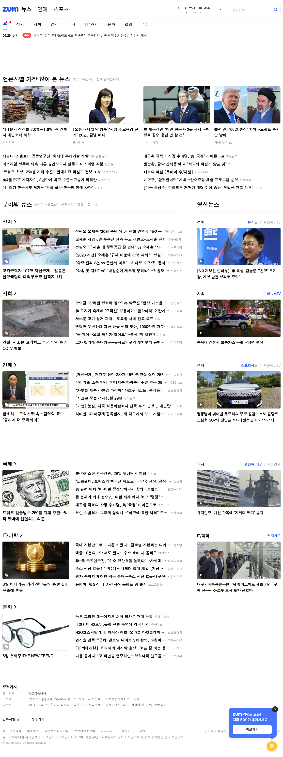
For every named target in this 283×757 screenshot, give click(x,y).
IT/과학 (91, 24)
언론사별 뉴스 (12, 719)
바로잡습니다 (37, 693)
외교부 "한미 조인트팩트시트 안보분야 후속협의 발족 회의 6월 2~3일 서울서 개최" (90, 35)
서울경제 (274, 464)
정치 (20, 24)
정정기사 (9, 686)
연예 (42, 9)
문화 (111, 24)
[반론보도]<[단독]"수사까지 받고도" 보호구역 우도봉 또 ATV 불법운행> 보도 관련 (83, 699)
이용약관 (33, 731)
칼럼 (128, 24)
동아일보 (79, 142)
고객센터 (124, 731)
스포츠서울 (249, 365)
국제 (72, 24)
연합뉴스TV (272, 222)
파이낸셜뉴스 (223, 142)
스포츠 (61, 9)
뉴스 (26, 9)
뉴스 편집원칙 (11, 731)
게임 (146, 24)
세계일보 (8, 142)
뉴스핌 (253, 222)
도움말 (140, 731)
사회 (37, 24)
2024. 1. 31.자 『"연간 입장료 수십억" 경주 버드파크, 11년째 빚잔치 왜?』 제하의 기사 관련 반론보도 (97, 704)
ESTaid (9, 742)
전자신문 (274, 535)
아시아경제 (150, 142)
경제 (55, 24)
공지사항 (107, 731)
